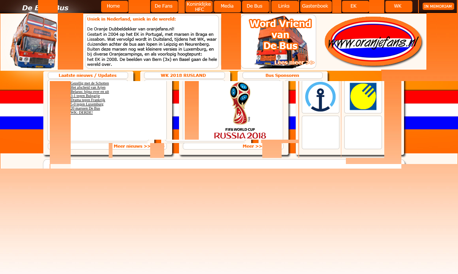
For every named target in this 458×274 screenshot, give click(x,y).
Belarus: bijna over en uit (90, 91)
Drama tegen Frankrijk (88, 100)
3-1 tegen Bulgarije (85, 96)
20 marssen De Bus (85, 108)
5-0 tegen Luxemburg (87, 104)
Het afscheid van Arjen (88, 87)
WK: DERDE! (82, 112)
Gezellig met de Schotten (90, 83)
